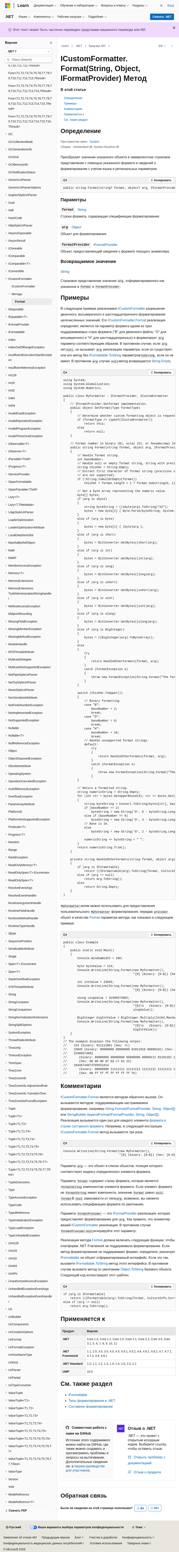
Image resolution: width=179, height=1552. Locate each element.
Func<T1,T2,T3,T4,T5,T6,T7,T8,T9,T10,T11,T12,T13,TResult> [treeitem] (30, 75)
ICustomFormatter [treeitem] (23, 286)
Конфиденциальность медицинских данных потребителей (42, 1543)
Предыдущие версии (56, 1537)
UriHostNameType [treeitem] (20, 1354)
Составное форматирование (90, 1406)
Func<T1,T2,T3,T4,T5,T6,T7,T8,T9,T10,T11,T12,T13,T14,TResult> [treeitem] (30, 88)
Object (76, 227)
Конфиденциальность (137, 1537)
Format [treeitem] (20, 301)
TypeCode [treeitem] (15, 1205)
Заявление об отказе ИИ (20, 1537)
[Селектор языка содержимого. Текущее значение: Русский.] (13, 1527)
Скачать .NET (162, 16)
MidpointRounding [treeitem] (20, 613)
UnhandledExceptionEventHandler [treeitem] (30, 1299)
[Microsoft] (7, 5)
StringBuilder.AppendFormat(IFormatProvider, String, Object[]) (113, 1114)
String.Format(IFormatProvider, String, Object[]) (140, 1109)
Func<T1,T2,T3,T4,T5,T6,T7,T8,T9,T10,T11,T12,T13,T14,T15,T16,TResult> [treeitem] (30, 121)
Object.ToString (132, 1269)
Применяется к (74, 114)
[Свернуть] (51, 43)
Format (94, 917)
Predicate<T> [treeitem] (17, 827)
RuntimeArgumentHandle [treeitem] (24, 903)
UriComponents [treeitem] (18, 1324)
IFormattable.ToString (105, 355)
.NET (79, 46)
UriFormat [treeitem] (14, 1339)
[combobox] (28, 51)
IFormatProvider (105, 245)
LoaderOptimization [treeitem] (21, 520)
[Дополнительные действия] (172, 46)
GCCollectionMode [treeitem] (20, 141)
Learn (65, 46)
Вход (170, 5)
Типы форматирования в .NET (91, 1400)
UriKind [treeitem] (13, 1362)
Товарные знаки (138, 1543)
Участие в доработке (103, 1537)
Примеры (70, 103)
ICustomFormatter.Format (127, 320)
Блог (78, 1537)
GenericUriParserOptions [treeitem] (24, 187)
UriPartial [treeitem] (14, 1377)
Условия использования (106, 1543)
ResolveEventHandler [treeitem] (22, 895)
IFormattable (70, 1257)
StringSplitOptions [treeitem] (20, 1024)
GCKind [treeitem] (13, 157)
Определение (73, 98)
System (94, 141)
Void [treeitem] (11, 1486)
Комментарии (73, 109)
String (82, 209)
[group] (118, 188)
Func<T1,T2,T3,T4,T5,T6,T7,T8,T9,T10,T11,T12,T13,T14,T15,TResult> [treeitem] (30, 103)
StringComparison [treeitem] (20, 1009)
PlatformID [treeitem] (15, 811)
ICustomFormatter (131, 308)
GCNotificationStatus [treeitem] (21, 172)
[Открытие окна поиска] (161, 5)
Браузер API (97, 46)
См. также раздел (76, 119)
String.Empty (161, 361)
